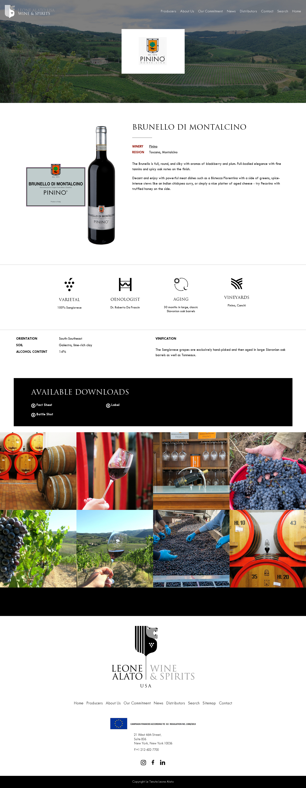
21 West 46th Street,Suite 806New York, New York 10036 (153, 739)
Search (282, 11)
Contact (267, 11)
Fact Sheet (41, 405)
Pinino (153, 146)
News (231, 11)
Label (112, 405)
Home (296, 11)
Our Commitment (210, 11)
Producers (168, 11)
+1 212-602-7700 (147, 749)
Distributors (248, 11)
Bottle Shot (42, 414)
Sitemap (209, 703)
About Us (187, 11)
